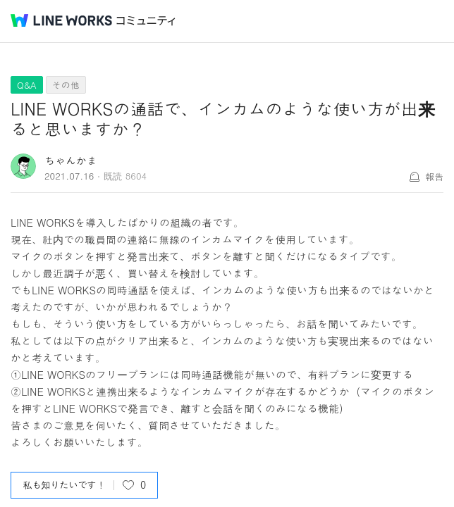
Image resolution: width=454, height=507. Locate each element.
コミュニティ (146, 20)
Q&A (27, 85)
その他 (66, 85)
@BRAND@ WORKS (61, 20)
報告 (434, 176)
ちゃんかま (70, 160)
